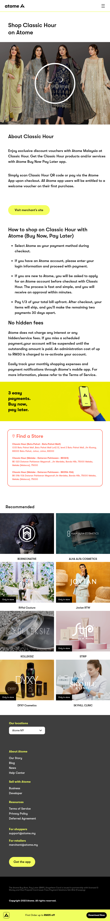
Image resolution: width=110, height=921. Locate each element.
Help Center (17, 772)
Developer (15, 793)
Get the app (22, 862)
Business (14, 788)
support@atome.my (22, 833)
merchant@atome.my (23, 844)
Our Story (15, 758)
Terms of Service (20, 808)
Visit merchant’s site (29, 210)
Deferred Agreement (22, 818)
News (12, 768)
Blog (12, 763)
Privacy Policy (18, 813)
